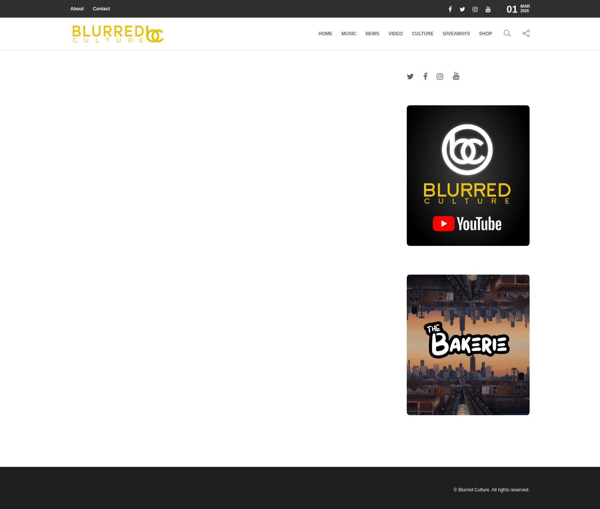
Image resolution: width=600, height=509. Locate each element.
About (77, 8)
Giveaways (456, 33)
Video (395, 33)
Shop (485, 33)
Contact (101, 8)
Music (349, 33)
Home (326, 33)
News (372, 33)
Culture (423, 33)
